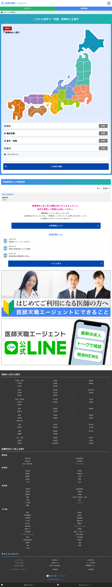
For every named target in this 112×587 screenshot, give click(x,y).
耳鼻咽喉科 (27, 515)
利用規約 (55, 569)
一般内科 (28, 489)
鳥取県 (19, 427)
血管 (79, 482)
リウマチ (80, 502)
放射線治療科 (27, 540)
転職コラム (55, 563)
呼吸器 (27, 473)
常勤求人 (13, 12)
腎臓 (79, 494)
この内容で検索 (56, 166)
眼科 (27, 512)
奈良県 (91, 418)
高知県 (55, 434)
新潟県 (55, 402)
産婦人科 (80, 520)
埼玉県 (55, 392)
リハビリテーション (27, 534)
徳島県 (55, 431)
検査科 (80, 540)
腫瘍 (27, 505)
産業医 (27, 542)
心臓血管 (80, 473)
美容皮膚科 (79, 458)
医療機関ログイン (91, 565)
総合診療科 (79, 489)
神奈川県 (91, 390)
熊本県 (91, 437)
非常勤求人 (91, 560)
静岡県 (91, 408)
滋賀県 (55, 418)
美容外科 (28, 458)
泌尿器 (27, 479)
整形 (79, 479)
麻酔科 (80, 523)
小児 (27, 482)
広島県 (55, 424)
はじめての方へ (19, 565)
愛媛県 (19, 434)
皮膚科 (80, 512)
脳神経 (27, 476)
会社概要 (91, 569)
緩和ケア (28, 529)
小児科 (27, 520)
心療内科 (28, 518)
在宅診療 (28, 531)
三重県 (55, 411)
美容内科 (28, 461)
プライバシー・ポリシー (19, 569)
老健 (79, 545)
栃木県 (19, 395)
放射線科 (80, 518)
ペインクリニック (79, 526)
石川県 (91, 399)
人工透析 (28, 502)
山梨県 (91, 402)
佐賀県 (19, 440)
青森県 (91, 380)
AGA (27, 537)
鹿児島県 (55, 443)
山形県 (19, 386)
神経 (27, 497)
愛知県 (55, 408)
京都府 (91, 415)
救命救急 (28, 526)
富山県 (55, 399)
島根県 (55, 427)
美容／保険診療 (28, 464)
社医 (27, 545)
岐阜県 (19, 411)
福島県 (55, 386)
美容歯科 (80, 461)
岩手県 (19, 383)
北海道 (55, 380)
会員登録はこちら (56, 226)
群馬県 (55, 395)
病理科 (80, 529)
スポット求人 (19, 563)
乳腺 (79, 476)
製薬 (79, 542)
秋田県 (91, 383)
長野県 (19, 405)
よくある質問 (91, 563)
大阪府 (55, 415)
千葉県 (19, 392)
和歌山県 (19, 420)
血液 (27, 500)
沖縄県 (91, 443)
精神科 (80, 515)
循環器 (27, 494)
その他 (27, 548)
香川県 (91, 431)
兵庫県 (19, 418)
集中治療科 (79, 534)
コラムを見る (56, 264)
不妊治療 (80, 537)
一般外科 (28, 471)
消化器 (80, 471)
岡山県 (91, 424)
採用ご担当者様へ (55, 565)
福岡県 (55, 437)
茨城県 (91, 392)
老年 (79, 500)
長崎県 (55, 440)
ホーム (4, 12)
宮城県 (55, 383)
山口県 (91, 427)
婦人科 (27, 523)
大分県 (91, 440)
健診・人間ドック (79, 531)
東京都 (55, 390)
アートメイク (79, 464)
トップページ (19, 560)
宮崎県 (19, 443)
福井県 (19, 402)
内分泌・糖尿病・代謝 (80, 497)
